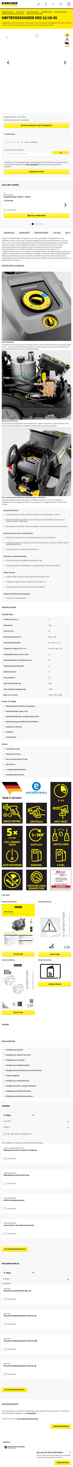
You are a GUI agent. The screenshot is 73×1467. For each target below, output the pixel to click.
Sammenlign (10, 134)
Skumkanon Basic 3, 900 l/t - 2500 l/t (17, 230)
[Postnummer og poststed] (28, 153)
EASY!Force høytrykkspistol (14, 1306)
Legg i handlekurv (36, 244)
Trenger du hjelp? (36, 172)
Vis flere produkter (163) (15, 1388)
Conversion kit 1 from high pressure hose (19, 1364)
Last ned (56, 261)
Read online (55, 1013)
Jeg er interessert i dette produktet (36, 125)
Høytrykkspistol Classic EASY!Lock (16, 1247)
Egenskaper (24, 261)
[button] (8, 62)
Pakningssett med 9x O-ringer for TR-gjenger (20, 1189)
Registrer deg (63, 1463)
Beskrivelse (9, 261)
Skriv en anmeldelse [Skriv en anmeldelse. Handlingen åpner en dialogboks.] (31, 142)
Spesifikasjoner (41, 261)
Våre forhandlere (32, 165)
